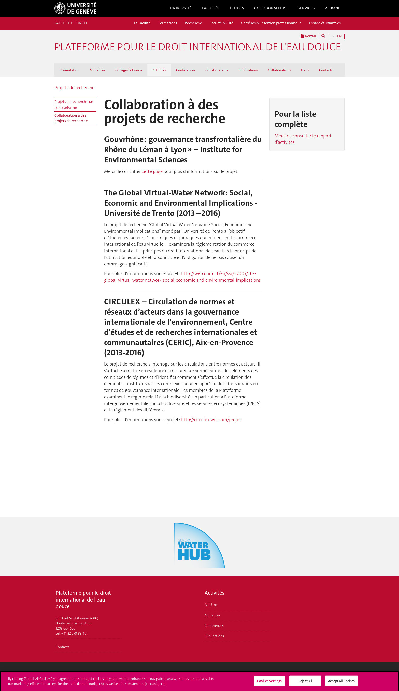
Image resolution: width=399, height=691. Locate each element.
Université (181, 8)
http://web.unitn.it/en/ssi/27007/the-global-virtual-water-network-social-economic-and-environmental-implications (182, 276)
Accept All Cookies (341, 682)
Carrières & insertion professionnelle (271, 23)
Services (306, 8)
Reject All (305, 682)
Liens (305, 70)
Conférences (185, 70)
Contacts (326, 70)
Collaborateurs (271, 8)
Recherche (193, 23)
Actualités (97, 70)
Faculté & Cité (221, 23)
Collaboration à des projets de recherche (71, 118)
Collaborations (279, 70)
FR (333, 36)
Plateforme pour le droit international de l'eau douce (197, 47)
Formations (167, 23)
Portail (308, 36)
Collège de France (128, 70)
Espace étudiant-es (325, 23)
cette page (152, 171)
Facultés (211, 8)
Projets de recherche (74, 88)
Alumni (332, 8)
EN (339, 36)
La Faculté (142, 23)
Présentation (69, 70)
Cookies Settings (269, 682)
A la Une (211, 604)
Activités (159, 70)
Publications (248, 70)
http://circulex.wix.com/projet (211, 419)
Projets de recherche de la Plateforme (73, 104)
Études (237, 8)
